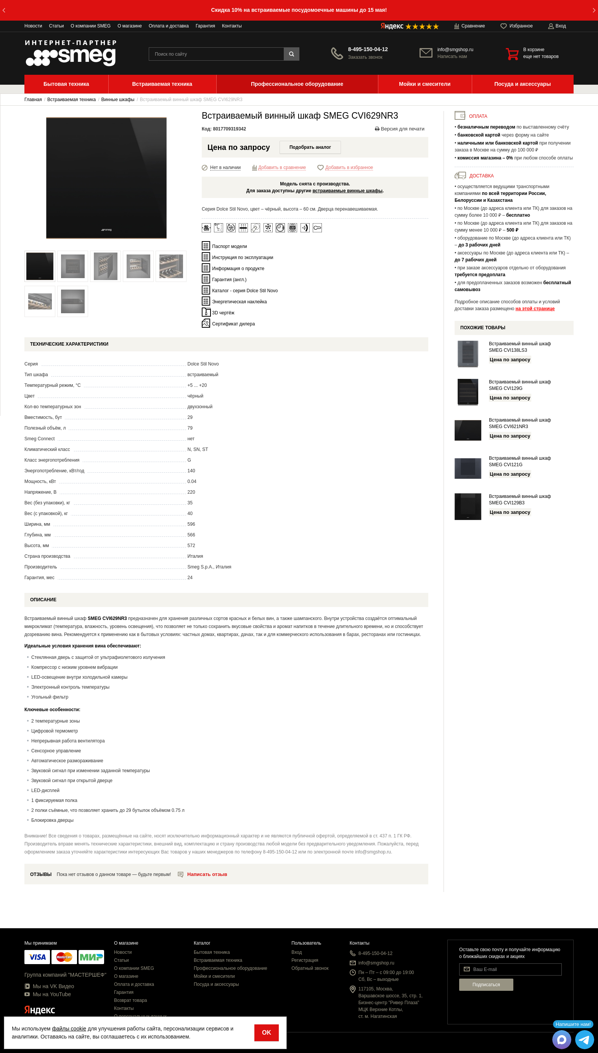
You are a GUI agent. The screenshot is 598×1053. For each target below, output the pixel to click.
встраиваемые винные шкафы (348, 190)
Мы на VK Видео (49, 986)
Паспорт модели (229, 246)
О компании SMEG (91, 26)
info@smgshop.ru (455, 49)
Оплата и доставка (169, 26)
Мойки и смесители (214, 976)
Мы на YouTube (47, 994)
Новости (33, 26)
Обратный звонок (309, 968)
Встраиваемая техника (218, 960)
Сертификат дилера (233, 324)
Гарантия (205, 26)
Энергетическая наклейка (239, 301)
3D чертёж (223, 313)
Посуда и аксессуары (216, 984)
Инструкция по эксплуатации (242, 257)
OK (266, 1032)
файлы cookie (69, 1029)
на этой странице (535, 308)
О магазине (129, 26)
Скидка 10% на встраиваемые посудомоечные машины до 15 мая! (299, 10)
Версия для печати (399, 129)
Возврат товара (130, 1000)
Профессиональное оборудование (230, 968)
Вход (296, 952)
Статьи (56, 26)
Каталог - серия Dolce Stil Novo (245, 290)
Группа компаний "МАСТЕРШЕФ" (65, 975)
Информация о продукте (238, 268)
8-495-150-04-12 (368, 49)
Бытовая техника (212, 952)
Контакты (232, 26)
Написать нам (452, 56)
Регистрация (304, 960)
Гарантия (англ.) (229, 279)
